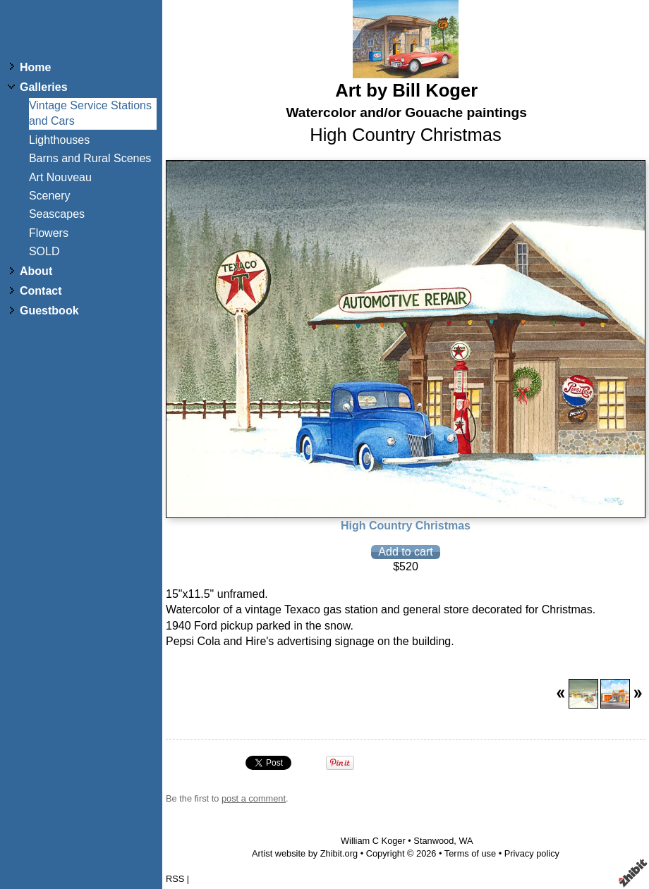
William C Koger (373, 840)
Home (35, 67)
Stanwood (433, 840)
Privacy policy (531, 853)
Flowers (48, 233)
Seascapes (57, 214)
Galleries (44, 87)
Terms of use (470, 853)
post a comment (254, 798)
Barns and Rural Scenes (90, 158)
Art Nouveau (60, 177)
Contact (41, 291)
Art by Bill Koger (406, 90)
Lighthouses (59, 140)
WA (466, 840)
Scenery (50, 196)
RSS (175, 878)
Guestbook (49, 311)
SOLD (44, 251)
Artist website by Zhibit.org (305, 853)
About (36, 271)
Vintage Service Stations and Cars (90, 113)
